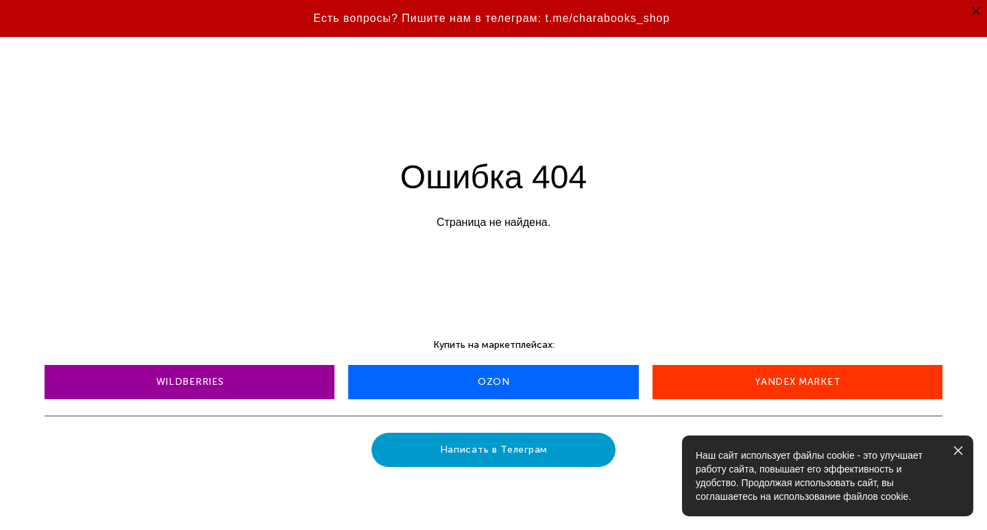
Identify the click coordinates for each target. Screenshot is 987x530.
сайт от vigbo (71, 497)
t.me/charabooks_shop (607, 18)
